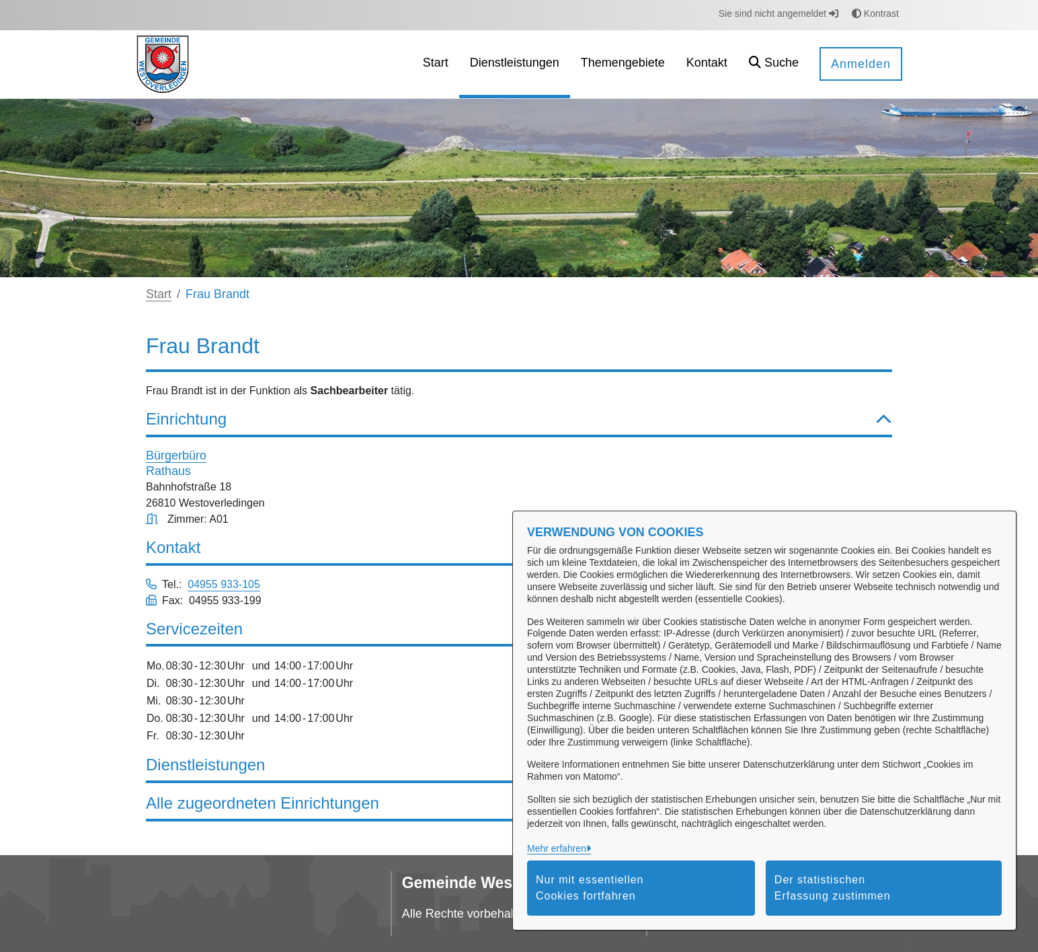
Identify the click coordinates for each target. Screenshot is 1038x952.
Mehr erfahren (556, 848)
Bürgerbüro (176, 455)
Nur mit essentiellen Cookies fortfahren (590, 888)
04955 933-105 (224, 584)
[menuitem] (435, 64)
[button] (773, 64)
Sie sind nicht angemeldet (778, 13)
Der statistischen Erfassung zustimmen (832, 888)
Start (158, 294)
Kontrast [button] (875, 13)
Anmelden (861, 64)
